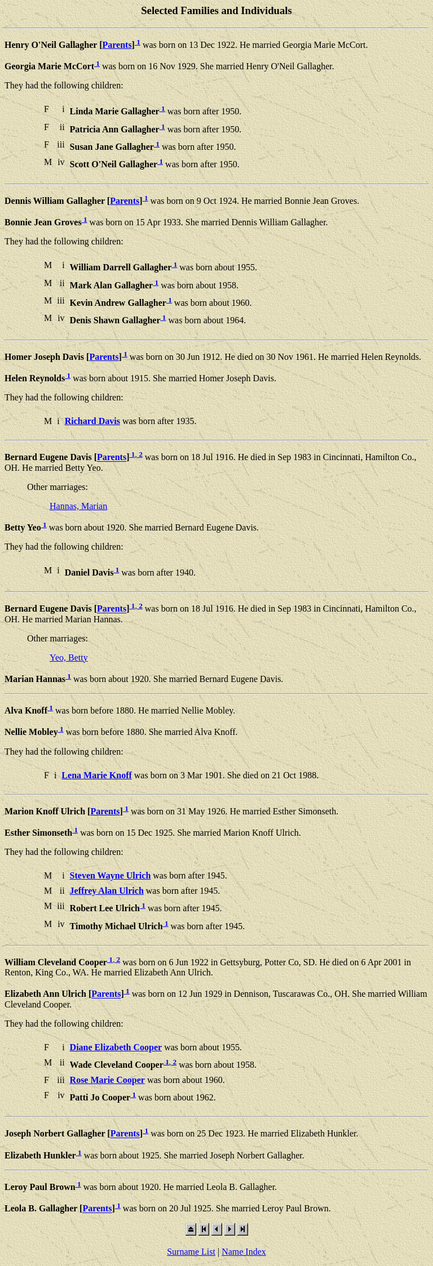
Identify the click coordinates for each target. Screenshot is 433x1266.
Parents (116, 45)
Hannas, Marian (78, 506)
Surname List (191, 1251)
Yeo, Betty (69, 657)
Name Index (244, 1251)
